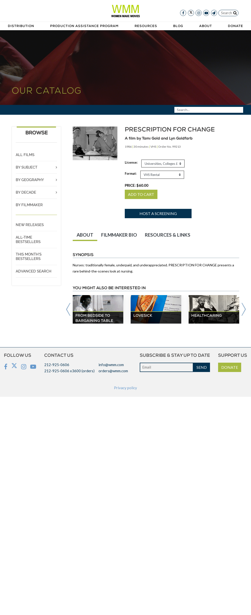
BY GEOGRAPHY (30, 180)
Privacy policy (125, 388)
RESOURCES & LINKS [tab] (167, 235)
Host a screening (158, 213)
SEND (201, 367)
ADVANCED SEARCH (33, 271)
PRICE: (136, 185)
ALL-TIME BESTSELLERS (28, 239)
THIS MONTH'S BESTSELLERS (29, 256)
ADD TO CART (141, 194)
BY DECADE (26, 192)
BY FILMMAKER (29, 205)
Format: (131, 173)
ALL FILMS (25, 155)
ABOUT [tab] (85, 235)
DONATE (229, 367)
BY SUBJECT (26, 167)
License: (131, 162)
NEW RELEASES (30, 225)
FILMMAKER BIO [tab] (119, 235)
